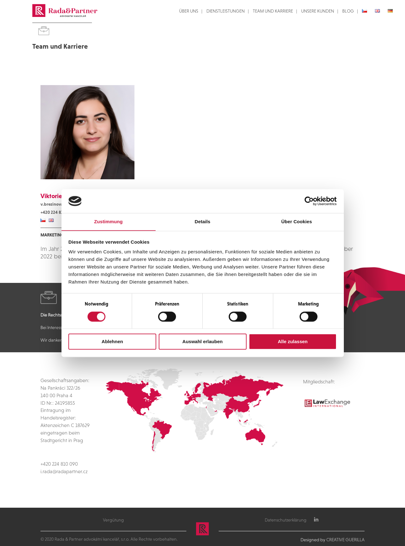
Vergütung (113, 519)
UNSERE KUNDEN (317, 11)
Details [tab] (202, 221)
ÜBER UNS (188, 11)
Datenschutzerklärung (285, 519)
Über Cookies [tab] (296, 221)
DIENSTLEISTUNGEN (225, 11)
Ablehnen (112, 341)
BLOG (348, 11)
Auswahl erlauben (202, 341)
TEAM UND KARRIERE (273, 11)
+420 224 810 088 (56, 212)
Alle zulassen (292, 341)
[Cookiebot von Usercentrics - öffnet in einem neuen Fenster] (309, 201)
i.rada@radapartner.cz (64, 471)
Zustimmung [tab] (108, 221)
